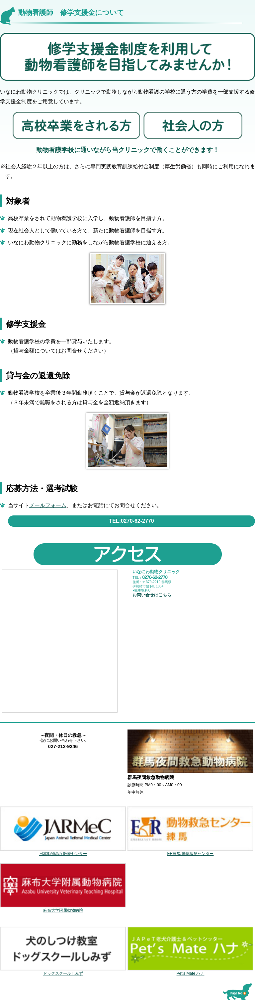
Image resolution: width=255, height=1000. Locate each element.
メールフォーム (47, 505)
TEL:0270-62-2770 (131, 521)
